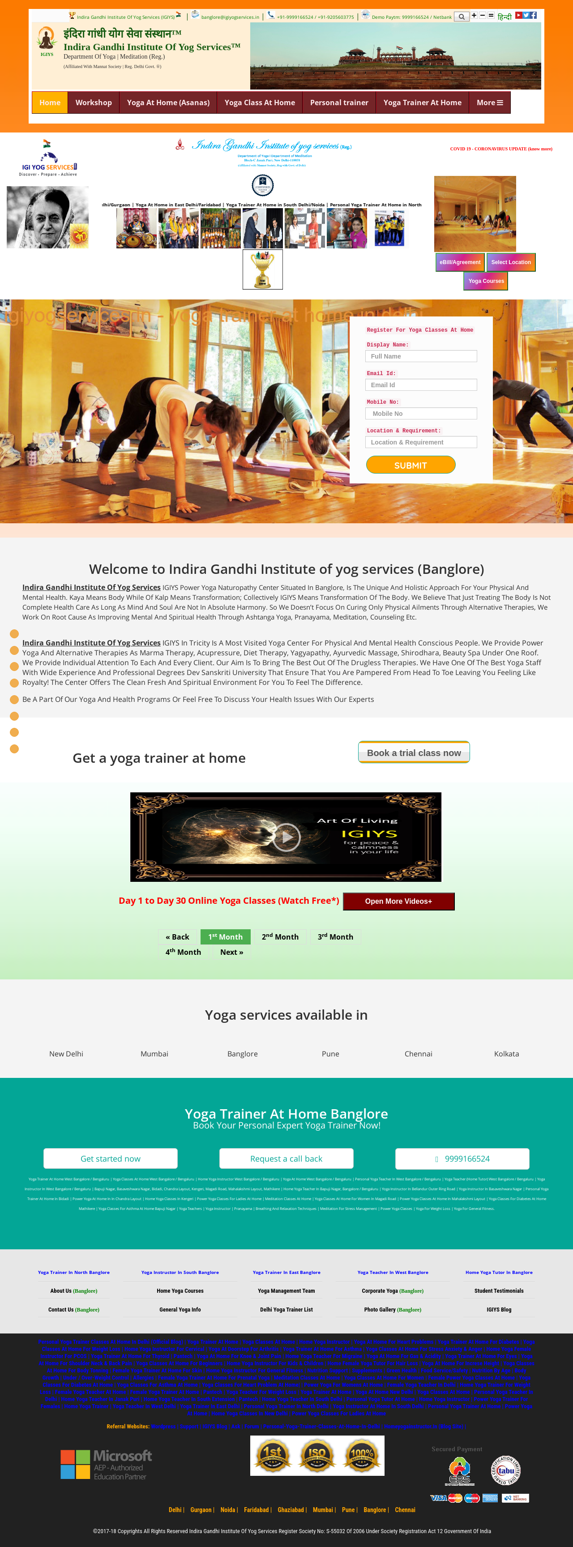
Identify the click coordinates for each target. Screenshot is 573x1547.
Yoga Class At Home (260, 102)
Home (49, 102)
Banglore (242, 1054)
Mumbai (154, 1054)
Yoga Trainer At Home (423, 102)
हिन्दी (505, 17)
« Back (177, 937)
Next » (232, 952)
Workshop (94, 102)
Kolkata (506, 1054)
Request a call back (286, 1158)
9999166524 (463, 1158)
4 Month (183, 951)
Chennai (418, 1054)
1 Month (225, 936)
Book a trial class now (414, 753)
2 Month (280, 936)
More (490, 102)
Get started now (111, 1158)
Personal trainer (339, 102)
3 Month (336, 936)
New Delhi (66, 1054)
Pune (330, 1054)
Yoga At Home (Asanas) (168, 102)
